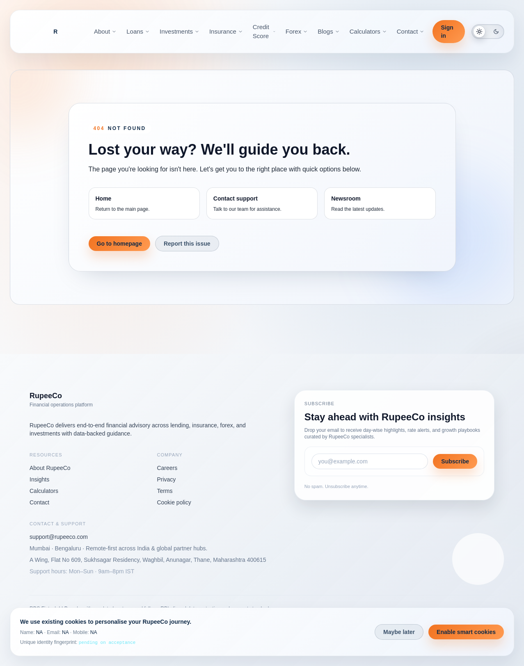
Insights (39, 479)
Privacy (166, 479)
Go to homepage (119, 243)
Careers (167, 468)
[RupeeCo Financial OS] (55, 31)
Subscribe (455, 461)
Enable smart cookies (466, 632)
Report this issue (187, 243)
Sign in (447, 31)
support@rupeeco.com (59, 537)
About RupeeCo (50, 468)
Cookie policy (174, 502)
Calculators (44, 491)
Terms (164, 491)
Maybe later (399, 632)
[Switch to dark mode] (487, 31)
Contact (39, 502)
